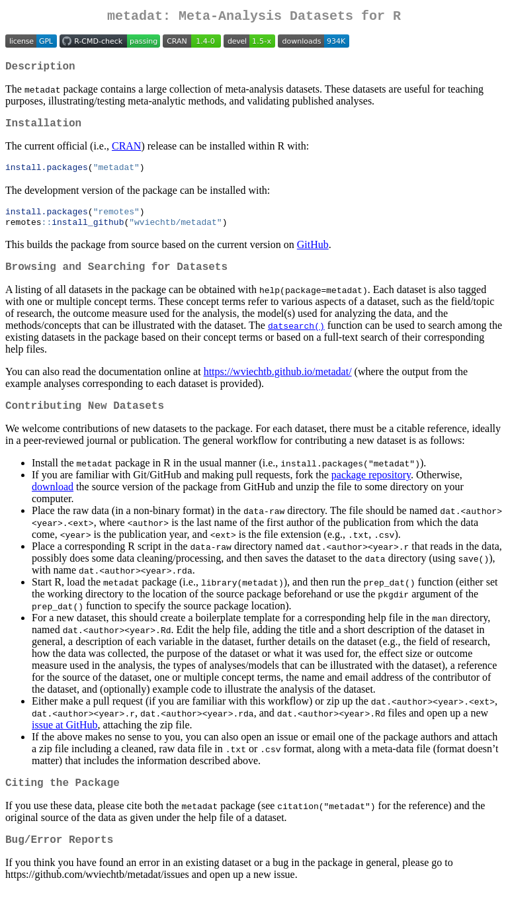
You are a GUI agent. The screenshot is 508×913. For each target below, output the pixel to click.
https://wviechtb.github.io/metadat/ (278, 385)
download (52, 503)
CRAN (126, 153)
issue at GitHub (65, 741)
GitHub (313, 255)
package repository (371, 491)
